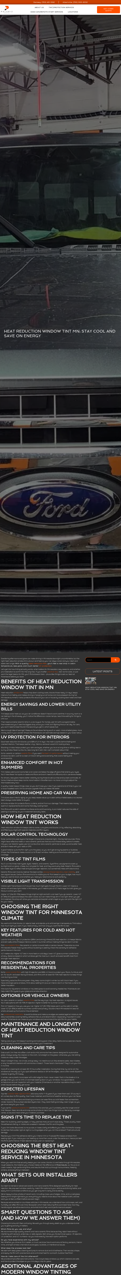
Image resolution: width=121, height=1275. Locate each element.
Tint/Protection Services (62, 8)
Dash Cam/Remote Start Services (47, 12)
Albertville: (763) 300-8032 (75, 2)
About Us (40, 8)
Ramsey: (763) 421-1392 (44, 2)
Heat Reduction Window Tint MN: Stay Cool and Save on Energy (101, 689)
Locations (73, 12)
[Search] (115, 660)
